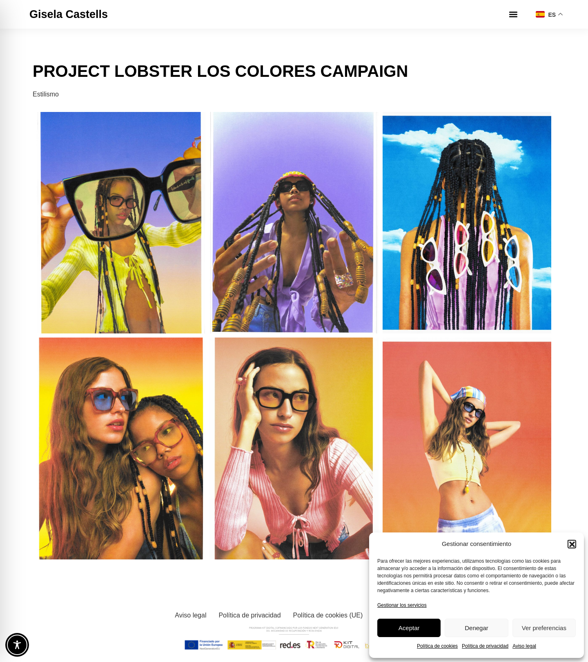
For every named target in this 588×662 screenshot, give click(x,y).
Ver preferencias (544, 627)
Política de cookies (437, 646)
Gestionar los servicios (402, 605)
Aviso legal (524, 646)
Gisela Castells (68, 14)
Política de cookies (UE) (328, 615)
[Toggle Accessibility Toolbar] (17, 645)
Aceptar (409, 627)
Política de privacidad (485, 646)
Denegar (476, 627)
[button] (572, 544)
